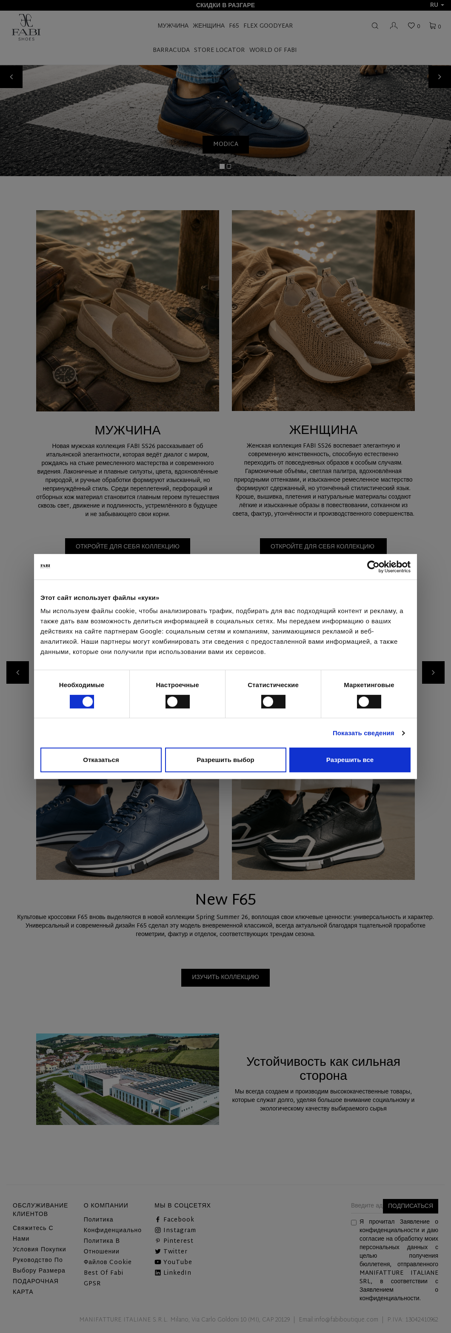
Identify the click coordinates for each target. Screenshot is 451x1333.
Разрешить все (350, 759)
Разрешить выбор (225, 759)
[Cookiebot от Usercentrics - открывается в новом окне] (373, 566)
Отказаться (101, 759)
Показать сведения (363, 732)
